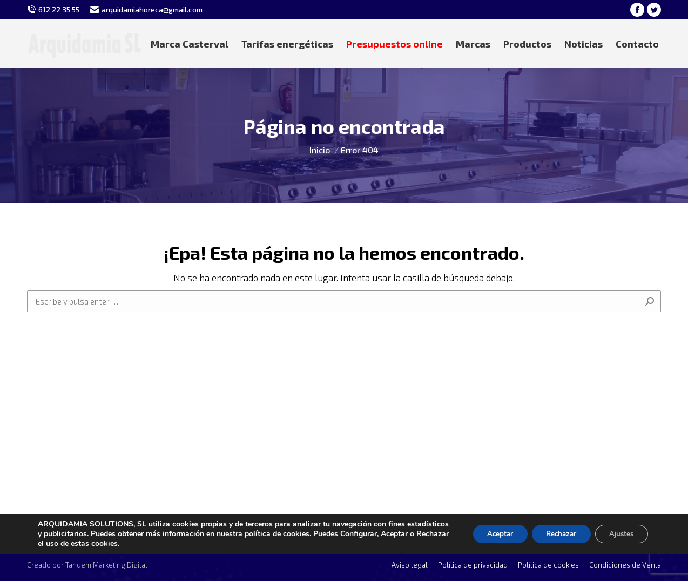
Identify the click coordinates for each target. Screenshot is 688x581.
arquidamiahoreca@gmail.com (152, 9)
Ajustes (619, 534)
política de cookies (320, 534)
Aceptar (486, 534)
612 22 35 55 (58, 9)
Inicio (319, 150)
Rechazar (553, 534)
